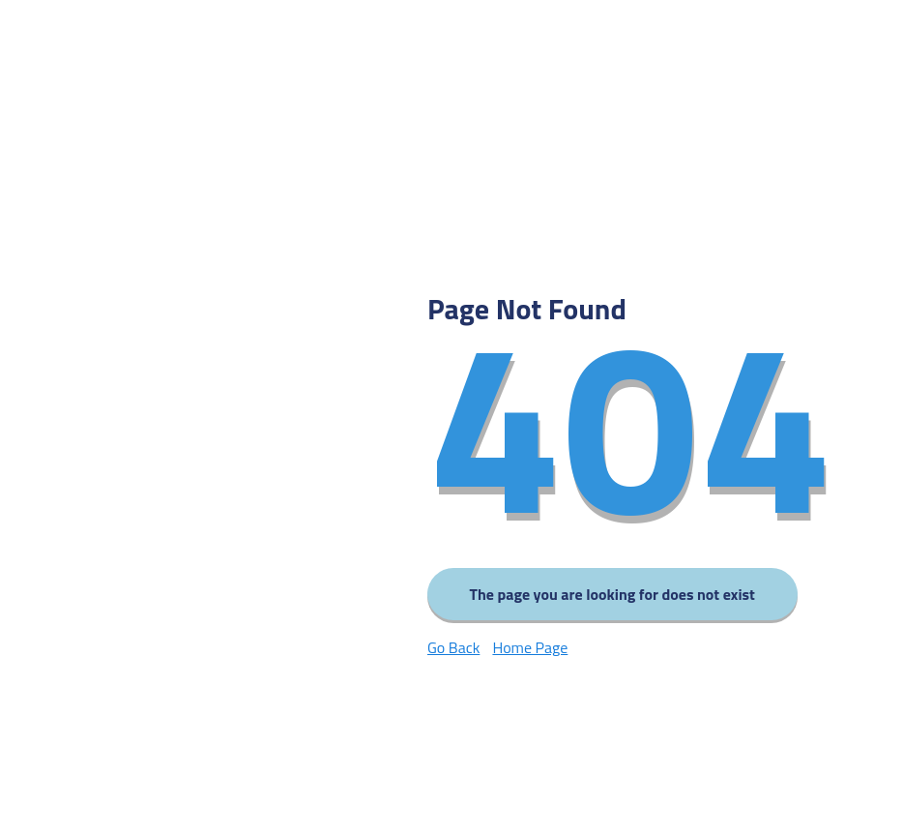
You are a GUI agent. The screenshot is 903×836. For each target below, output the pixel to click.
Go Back (453, 647)
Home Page (530, 647)
